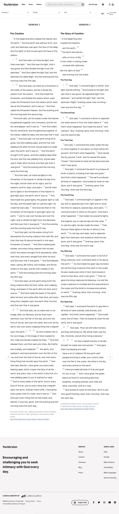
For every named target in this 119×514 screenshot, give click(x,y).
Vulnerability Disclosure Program (14, 504)
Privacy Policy (30, 501)
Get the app (93, 4)
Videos (38, 4)
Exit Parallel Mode (111, 13)
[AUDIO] (96, 13)
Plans (31, 4)
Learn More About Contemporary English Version (77, 409)
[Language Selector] (103, 4)
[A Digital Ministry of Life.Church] (59, 494)
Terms (39, 501)
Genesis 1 (15, 12)
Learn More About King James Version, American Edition (29, 419)
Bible (23, 4)
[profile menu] (111, 4)
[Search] (62, 4)
